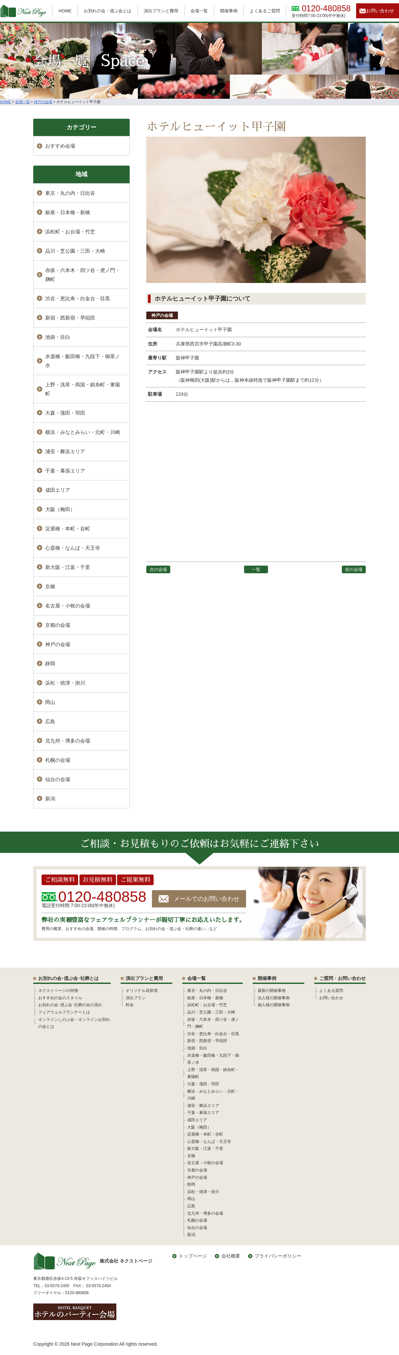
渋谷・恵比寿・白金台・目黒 (77, 298)
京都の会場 (57, 625)
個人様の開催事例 (274, 1005)
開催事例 (228, 10)
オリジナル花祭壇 (142, 990)
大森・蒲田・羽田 (65, 413)
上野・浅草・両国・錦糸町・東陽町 (82, 389)
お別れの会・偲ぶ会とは (107, 10)
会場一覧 (199, 10)
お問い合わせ (380, 10)
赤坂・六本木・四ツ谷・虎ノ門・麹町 (82, 274)
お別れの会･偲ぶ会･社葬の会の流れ (70, 1005)
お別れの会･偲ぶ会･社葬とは (68, 978)
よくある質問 (331, 990)
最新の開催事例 (272, 990)
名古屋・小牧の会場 (67, 606)
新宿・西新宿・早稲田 (70, 318)
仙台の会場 (57, 779)
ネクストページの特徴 (58, 990)
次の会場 (158, 569)
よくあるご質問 (265, 10)
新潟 (50, 798)
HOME (65, 10)
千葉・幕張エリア (65, 471)
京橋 (50, 586)
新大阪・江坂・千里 (67, 567)
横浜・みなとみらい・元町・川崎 (82, 432)
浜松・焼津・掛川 (65, 683)
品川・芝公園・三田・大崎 (75, 251)
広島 (50, 721)
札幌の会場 (57, 760)
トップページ (193, 1256)
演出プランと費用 (161, 10)
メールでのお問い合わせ (206, 898)
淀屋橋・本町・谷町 (67, 528)
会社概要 (230, 1256)
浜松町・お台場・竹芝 (70, 231)
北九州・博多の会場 (67, 741)
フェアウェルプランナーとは (64, 1012)
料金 (130, 1005)
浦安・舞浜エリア (65, 451)
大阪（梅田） (60, 509)
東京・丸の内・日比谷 (70, 193)
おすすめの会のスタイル (60, 998)
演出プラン (136, 998)
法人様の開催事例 (274, 998)
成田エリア (57, 490)
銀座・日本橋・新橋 (67, 212)
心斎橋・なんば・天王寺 (72, 548)
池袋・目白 (57, 337)
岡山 (50, 702)
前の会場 (353, 569)
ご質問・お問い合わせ (342, 978)
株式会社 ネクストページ (92, 1261)
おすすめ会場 (60, 146)
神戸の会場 (162, 315)
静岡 (50, 663)
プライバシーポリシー (278, 1256)
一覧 (256, 569)
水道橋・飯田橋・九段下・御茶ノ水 (82, 360)
